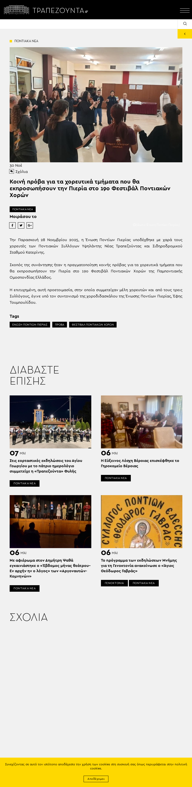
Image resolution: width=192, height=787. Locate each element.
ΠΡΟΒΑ (59, 324)
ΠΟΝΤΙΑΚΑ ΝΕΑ (22, 209)
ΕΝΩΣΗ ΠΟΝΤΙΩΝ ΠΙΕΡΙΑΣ (29, 324)
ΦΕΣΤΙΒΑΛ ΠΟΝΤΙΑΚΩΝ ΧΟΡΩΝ (93, 324)
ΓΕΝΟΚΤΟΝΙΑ (114, 583)
